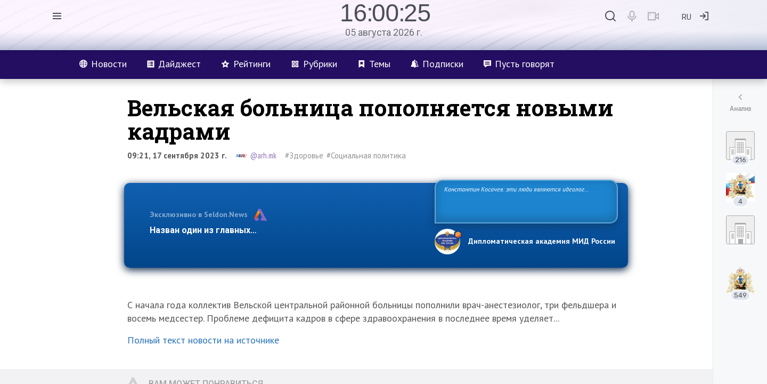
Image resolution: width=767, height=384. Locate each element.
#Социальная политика (366, 155)
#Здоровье (304, 155)
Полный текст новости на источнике (203, 340)
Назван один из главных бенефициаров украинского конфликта (284, 230)
